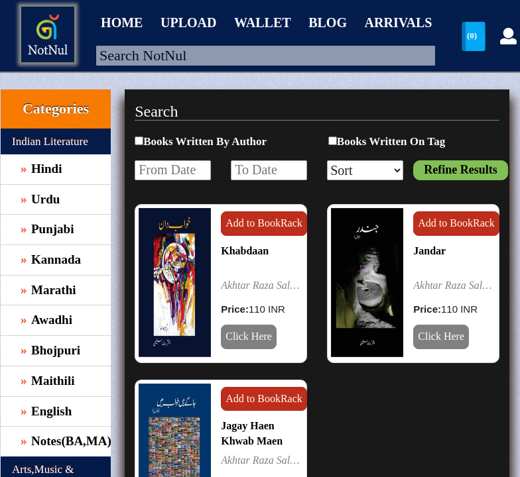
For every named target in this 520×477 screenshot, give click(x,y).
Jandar (429, 250)
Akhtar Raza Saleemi (262, 285)
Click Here (249, 336)
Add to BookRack (264, 223)
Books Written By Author (205, 141)
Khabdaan (245, 250)
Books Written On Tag (391, 141)
